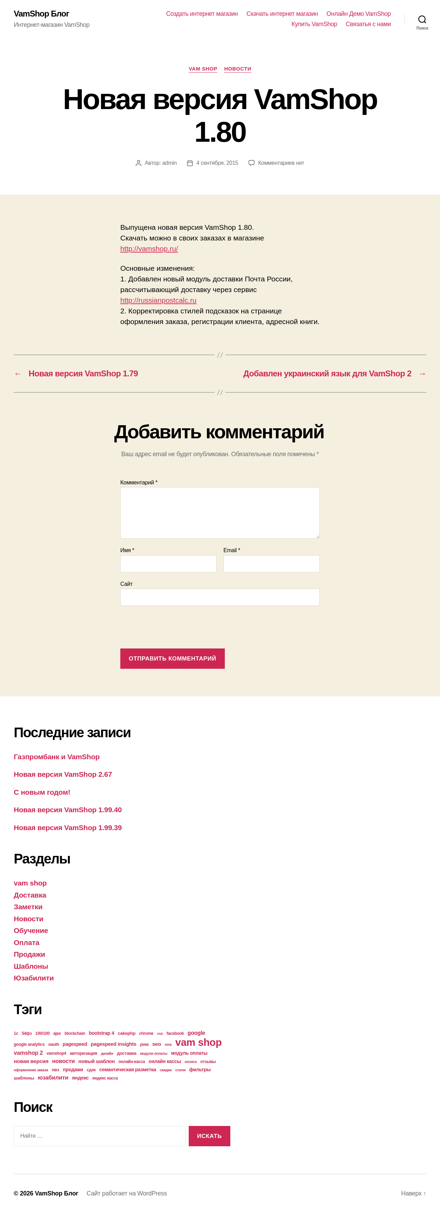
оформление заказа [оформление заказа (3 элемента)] (31, 1070)
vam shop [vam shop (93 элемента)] (198, 1042)
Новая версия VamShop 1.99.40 (68, 810)
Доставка (30, 895)
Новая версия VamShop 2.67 (63, 774)
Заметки (28, 907)
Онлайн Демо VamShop (359, 13)
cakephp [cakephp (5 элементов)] (126, 1033)
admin (169, 163)
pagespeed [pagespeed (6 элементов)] (75, 1044)
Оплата (26, 942)
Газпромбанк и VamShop (57, 757)
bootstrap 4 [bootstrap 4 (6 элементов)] (101, 1033)
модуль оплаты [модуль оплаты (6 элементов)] (189, 1053)
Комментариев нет (281, 163)
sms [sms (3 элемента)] (168, 1044)
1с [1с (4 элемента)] (16, 1033)
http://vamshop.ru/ (149, 249)
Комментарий (138, 482)
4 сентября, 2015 (217, 163)
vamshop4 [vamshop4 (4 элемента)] (56, 1053)
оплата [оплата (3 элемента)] (191, 1062)
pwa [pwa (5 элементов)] (144, 1044)
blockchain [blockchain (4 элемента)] (75, 1033)
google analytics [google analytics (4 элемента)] (29, 1044)
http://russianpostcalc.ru (158, 300)
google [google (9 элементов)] (196, 1033)
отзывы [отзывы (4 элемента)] (208, 1061)
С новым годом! (42, 792)
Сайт (126, 584)
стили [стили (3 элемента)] (180, 1070)
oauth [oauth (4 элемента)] (53, 1044)
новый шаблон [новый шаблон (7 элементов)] (96, 1061)
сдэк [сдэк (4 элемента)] (91, 1069)
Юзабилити (34, 978)
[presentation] (172, 627)
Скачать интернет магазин (282, 13)
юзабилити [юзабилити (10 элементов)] (53, 1077)
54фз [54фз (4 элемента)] (27, 1033)
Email (231, 550)
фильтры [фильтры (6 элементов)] (200, 1069)
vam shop (203, 69)
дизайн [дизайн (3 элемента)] (107, 1053)
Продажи (29, 954)
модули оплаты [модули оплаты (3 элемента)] (153, 1053)
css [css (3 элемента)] (160, 1033)
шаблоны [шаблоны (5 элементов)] (24, 1078)
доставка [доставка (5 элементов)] (126, 1053)
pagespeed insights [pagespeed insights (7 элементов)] (113, 1044)
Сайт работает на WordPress (127, 1193)
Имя (127, 550)
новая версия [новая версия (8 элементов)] (31, 1061)
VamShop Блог (41, 14)
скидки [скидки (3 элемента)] (166, 1070)
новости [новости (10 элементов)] (63, 1061)
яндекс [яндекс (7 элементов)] (80, 1078)
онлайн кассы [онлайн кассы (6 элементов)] (164, 1061)
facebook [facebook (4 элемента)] (175, 1033)
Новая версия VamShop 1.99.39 (68, 827)
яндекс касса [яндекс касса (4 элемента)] (105, 1078)
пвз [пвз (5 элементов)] (55, 1069)
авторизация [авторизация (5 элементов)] (83, 1053)
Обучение (31, 930)
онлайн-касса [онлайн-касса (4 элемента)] (132, 1061)
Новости (237, 69)
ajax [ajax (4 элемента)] (57, 1033)
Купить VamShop (314, 24)
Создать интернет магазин (202, 13)
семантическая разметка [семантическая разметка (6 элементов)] (127, 1069)
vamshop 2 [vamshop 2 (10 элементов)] (28, 1053)
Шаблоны (31, 966)
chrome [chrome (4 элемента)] (146, 1033)
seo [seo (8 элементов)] (156, 1044)
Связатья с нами (368, 24)
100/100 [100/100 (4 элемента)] (42, 1033)
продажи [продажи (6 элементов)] (73, 1069)
